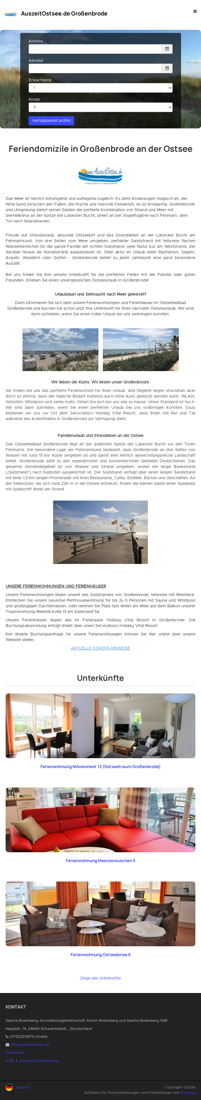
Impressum (15, 1053)
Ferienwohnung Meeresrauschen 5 (100, 861)
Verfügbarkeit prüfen (51, 121)
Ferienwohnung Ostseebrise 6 (101, 955)
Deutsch (22, 1087)
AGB (10, 1061)
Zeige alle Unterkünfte (100, 978)
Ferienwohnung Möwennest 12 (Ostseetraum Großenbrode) (100, 766)
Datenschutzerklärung (38, 1061)
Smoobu (188, 1093)
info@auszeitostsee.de (29, 1045)
